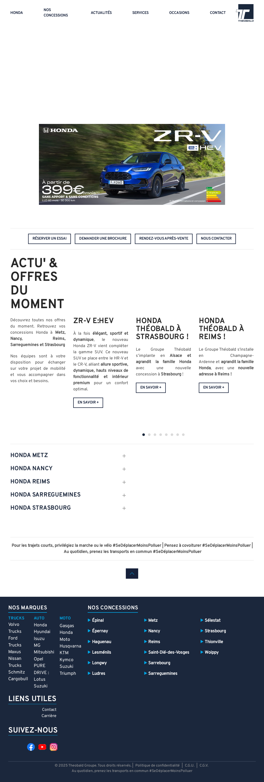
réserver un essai (49, 239)
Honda (16, 13)
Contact (218, 13)
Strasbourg (215, 631)
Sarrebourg (159, 663)
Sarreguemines (162, 673)
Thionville (214, 642)
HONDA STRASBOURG (40, 508)
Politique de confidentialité (157, 765)
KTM (64, 653)
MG (37, 646)
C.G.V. (204, 765)
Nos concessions (56, 13)
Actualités (101, 13)
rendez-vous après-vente (163, 239)
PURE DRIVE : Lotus (41, 673)
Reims (154, 642)
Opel (38, 659)
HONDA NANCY (31, 468)
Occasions (179, 13)
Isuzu (39, 639)
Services (140, 13)
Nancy (154, 631)
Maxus (14, 652)
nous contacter (216, 239)
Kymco (66, 660)
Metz (153, 620)
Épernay (100, 631)
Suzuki (40, 686)
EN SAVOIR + (88, 403)
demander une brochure (103, 239)
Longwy (99, 663)
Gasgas (67, 626)
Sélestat (212, 620)
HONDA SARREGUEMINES (45, 495)
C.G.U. (189, 765)
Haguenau (101, 642)
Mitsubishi (44, 652)
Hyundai (42, 632)
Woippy (212, 652)
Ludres (98, 673)
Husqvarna (70, 646)
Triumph (68, 674)
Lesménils (101, 652)
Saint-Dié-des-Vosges (168, 652)
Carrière (49, 716)
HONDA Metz (29, 455)
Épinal (98, 620)
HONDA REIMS (30, 481)
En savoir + (150, 387)
